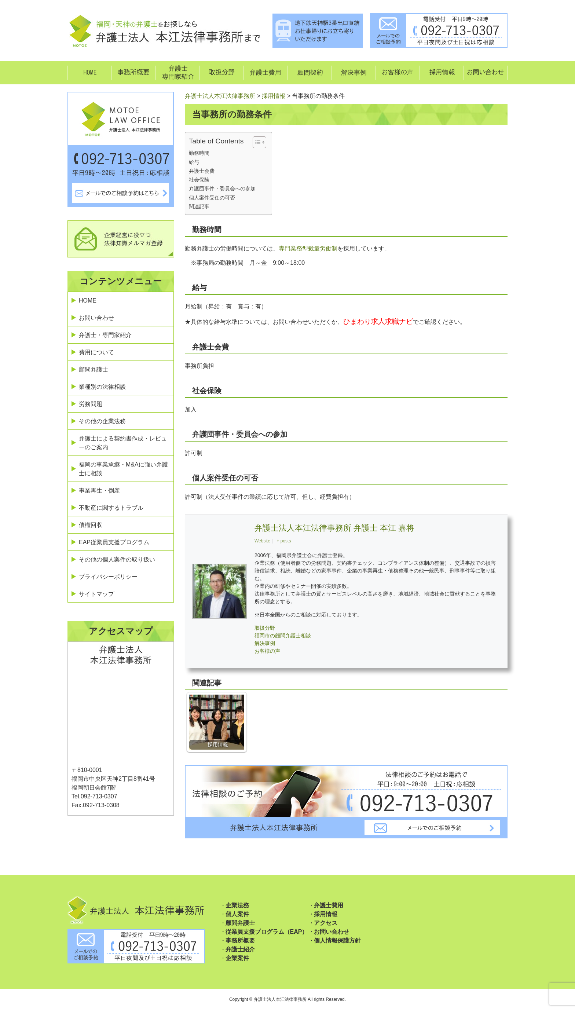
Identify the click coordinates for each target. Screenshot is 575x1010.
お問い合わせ (96, 318)
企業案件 (237, 958)
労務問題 (90, 404)
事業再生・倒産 (99, 490)
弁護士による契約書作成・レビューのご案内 (123, 442)
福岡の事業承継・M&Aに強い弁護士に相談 (123, 468)
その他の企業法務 (102, 421)
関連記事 (199, 206)
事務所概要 (240, 940)
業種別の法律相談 (102, 387)
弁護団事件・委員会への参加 (222, 188)
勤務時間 (199, 153)
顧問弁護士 (93, 369)
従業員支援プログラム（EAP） (267, 932)
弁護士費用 (328, 905)
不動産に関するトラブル (111, 508)
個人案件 (237, 914)
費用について (96, 352)
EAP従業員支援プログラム (114, 542)
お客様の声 (267, 651)
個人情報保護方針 (337, 940)
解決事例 (264, 643)
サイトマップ (96, 594)
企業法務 (237, 905)
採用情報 (325, 914)
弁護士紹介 (240, 949)
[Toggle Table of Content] (255, 142)
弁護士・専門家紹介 (105, 335)
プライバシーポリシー (108, 577)
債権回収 (90, 525)
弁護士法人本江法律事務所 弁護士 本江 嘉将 (334, 528)
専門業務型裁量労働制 (308, 248)
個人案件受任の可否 (212, 198)
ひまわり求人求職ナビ (378, 321)
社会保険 (199, 180)
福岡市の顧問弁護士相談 (282, 635)
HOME (87, 300)
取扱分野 (264, 628)
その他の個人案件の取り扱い (117, 559)
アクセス (325, 923)
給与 (194, 162)
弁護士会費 (202, 171)
